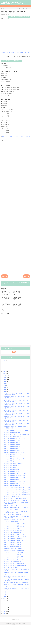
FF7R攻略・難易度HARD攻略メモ (12, 485)
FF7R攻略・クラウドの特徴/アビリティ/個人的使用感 (17, 494)
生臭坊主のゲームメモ (12, 2)
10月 (5, 379)
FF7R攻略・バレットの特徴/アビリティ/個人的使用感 (17, 492)
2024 (4, 365)
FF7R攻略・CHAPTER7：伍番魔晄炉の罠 (14, 550)
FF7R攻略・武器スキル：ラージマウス (13, 467)
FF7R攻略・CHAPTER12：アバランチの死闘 (15, 536)
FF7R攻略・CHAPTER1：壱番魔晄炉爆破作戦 (15, 565)
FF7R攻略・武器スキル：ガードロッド (13, 446)
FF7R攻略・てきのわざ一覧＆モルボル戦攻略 (15, 498)
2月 (5, 594)
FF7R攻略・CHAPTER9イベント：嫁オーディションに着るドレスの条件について (16, 511)
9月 (5, 381)
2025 (4, 363)
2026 (4, 360)
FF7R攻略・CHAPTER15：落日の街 (12, 528)
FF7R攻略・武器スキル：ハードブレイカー (14, 477)
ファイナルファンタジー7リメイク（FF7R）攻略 (18, 16)
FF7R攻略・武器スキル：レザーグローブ (14, 459)
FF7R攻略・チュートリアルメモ (11, 567)
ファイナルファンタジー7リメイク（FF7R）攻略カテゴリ (15, 283)
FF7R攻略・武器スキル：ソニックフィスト (14, 454)
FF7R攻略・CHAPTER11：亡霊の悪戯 (13, 538)
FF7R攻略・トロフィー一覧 (10, 505)
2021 (4, 371)
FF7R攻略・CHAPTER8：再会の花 (12, 544)
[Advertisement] (15, 34)
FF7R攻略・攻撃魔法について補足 (12, 432)
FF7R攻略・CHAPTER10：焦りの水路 (13, 540)
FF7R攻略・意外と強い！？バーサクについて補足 (16, 430)
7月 (5, 385)
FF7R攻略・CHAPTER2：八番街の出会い (14, 563)
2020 (4, 373)
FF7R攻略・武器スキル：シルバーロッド (14, 444)
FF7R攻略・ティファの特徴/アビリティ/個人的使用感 (17, 490)
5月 (5, 389)
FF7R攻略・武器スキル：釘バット (12, 479)
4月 (5, 391)
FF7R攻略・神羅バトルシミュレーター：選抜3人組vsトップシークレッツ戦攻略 (17, 508)
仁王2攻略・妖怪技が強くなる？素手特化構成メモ (16, 582)
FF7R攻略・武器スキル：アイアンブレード (14, 481)
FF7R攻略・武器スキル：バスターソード (14, 483)
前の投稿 (26, 276)
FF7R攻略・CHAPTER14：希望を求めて (14, 530)
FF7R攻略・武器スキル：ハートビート (13, 461)
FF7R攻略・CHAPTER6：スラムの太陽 (13, 552)
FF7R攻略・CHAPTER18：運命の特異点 (14, 519)
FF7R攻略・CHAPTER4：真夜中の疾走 (13, 557)
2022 (4, 369)
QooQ (18, 624)
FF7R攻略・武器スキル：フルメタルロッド (14, 436)
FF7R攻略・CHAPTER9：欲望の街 (12, 542)
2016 (4, 605)
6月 (5, 387)
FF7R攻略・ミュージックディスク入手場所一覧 (15, 500)
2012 (4, 613)
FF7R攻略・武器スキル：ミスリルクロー (14, 450)
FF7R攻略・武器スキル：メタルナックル (14, 457)
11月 (5, 377)
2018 (4, 600)
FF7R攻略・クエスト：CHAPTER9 (12, 514)
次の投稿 (4, 276)
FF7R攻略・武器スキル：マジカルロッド (14, 442)
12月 (5, 375)
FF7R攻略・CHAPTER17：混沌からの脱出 (14, 524)
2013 (4, 611)
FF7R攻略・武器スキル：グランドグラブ (14, 448)
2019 (4, 598)
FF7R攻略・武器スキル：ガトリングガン (14, 471)
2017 (4, 602)
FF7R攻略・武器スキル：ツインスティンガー (15, 473)
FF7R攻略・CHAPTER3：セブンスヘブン (14, 559)
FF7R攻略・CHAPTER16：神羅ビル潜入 (14, 526)
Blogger (17, 619)
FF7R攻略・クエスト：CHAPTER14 (12, 532)
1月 (5, 596)
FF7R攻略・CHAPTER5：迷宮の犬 (12, 555)
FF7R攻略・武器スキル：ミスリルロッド (14, 440)
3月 (5, 592)
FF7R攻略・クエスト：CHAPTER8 (12, 546)
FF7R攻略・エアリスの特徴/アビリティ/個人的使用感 (17, 488)
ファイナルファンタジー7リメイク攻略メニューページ (16, 52)
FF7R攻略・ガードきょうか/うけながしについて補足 (16, 434)
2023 (4, 367)
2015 (4, 607)
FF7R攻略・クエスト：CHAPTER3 (12, 561)
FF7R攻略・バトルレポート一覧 (11, 496)
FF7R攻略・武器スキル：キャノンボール (14, 463)
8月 (5, 383)
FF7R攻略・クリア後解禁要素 (11, 521)
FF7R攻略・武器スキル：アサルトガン (13, 469)
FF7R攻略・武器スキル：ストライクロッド (14, 438)
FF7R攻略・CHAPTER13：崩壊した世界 (14, 534)
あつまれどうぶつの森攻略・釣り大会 (13, 548)
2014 (4, 609)
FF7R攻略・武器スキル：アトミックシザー (14, 465)
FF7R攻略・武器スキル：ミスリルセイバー (14, 475)
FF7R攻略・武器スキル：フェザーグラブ (14, 452)
